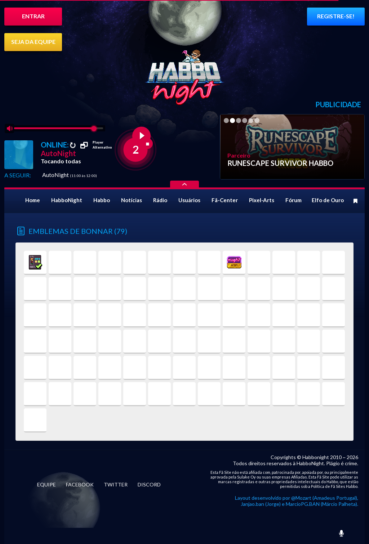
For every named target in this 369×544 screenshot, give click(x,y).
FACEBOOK (80, 484)
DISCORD (149, 484)
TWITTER (116, 484)
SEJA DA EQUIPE (33, 41)
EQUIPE (46, 484)
